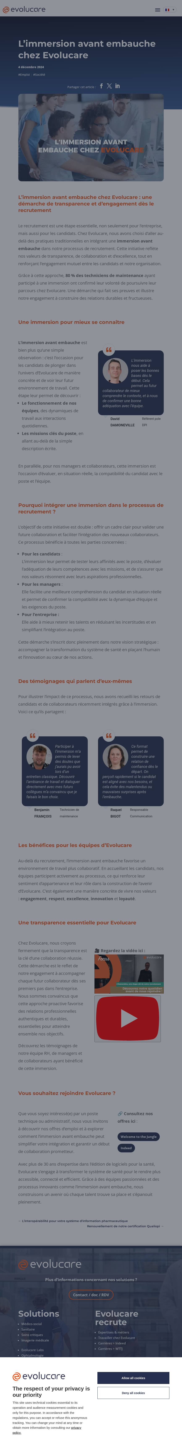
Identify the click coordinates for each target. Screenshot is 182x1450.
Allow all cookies (133, 1378)
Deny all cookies (133, 1393)
